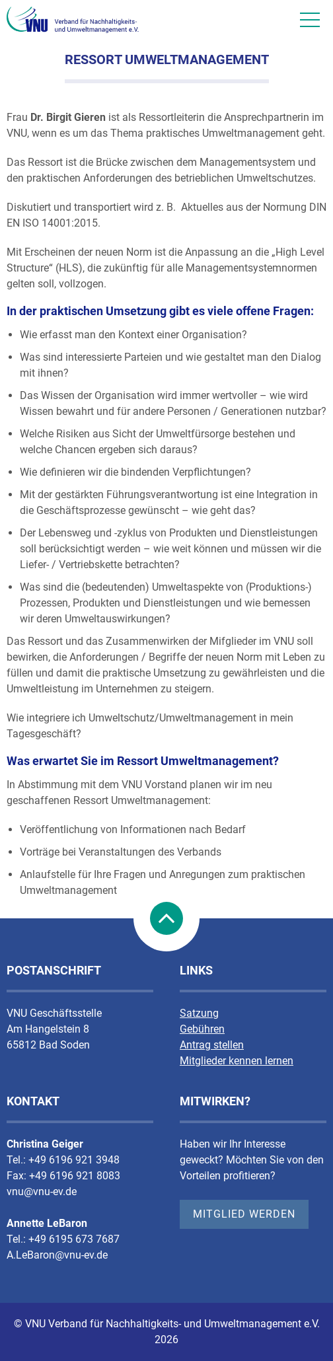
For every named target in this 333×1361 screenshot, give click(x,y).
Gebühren (202, 1029)
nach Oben (166, 918)
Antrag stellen (212, 1045)
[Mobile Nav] (309, 19)
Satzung (199, 1013)
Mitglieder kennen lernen (236, 1060)
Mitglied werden (244, 1214)
